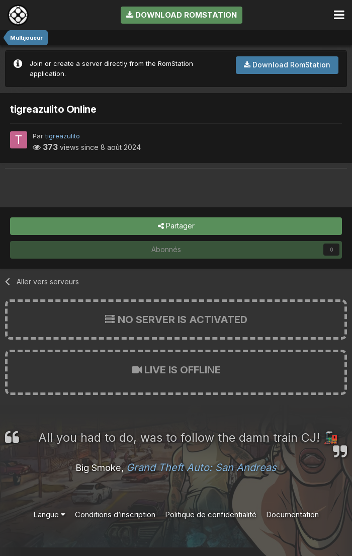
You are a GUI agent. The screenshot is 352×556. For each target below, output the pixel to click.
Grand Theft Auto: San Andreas (201, 467)
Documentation (292, 514)
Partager (176, 226)
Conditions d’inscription (115, 514)
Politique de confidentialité (210, 514)
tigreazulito (62, 136)
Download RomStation (181, 15)
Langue (49, 514)
